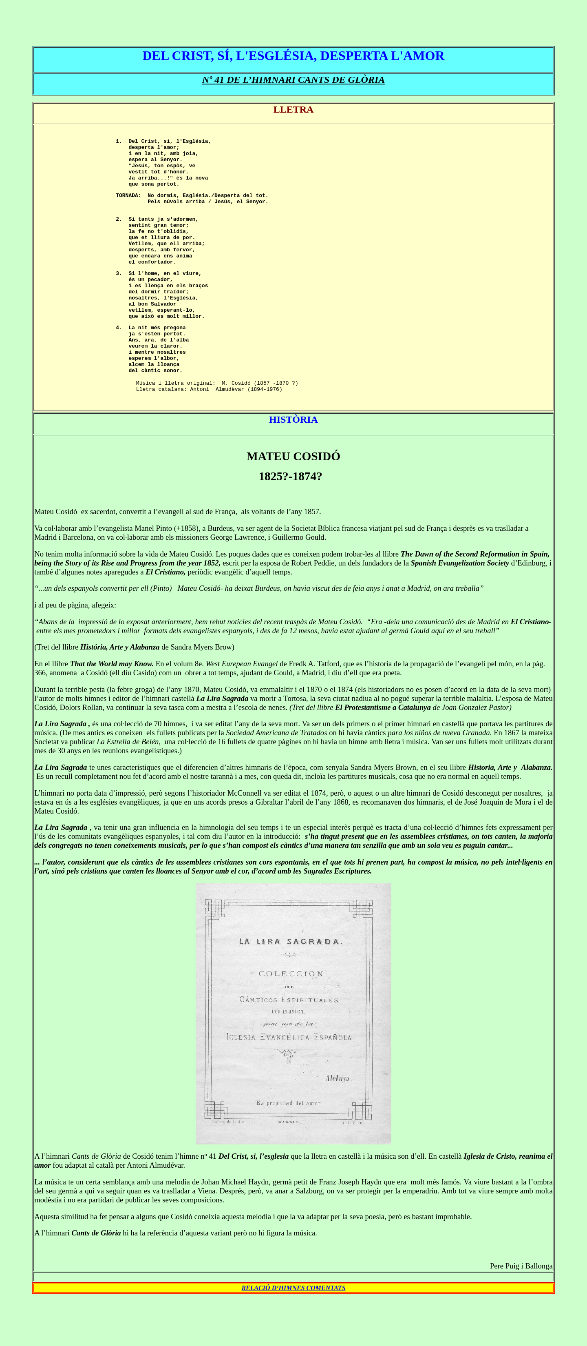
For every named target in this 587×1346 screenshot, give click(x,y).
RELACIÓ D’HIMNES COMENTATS (293, 1336)
